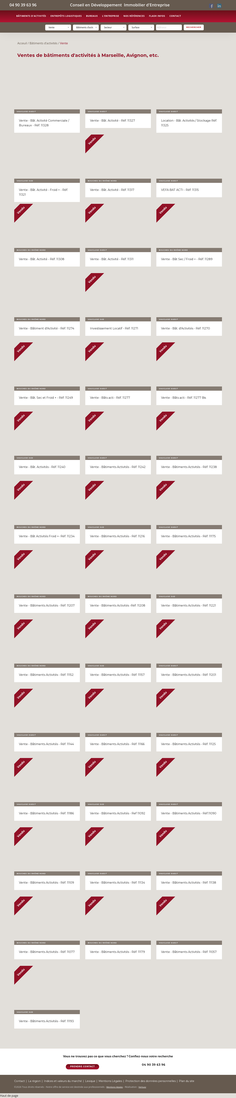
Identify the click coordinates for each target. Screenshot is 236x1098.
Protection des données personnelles (150, 1081)
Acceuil (22, 43)
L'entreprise (110, 16)
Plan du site (186, 1081)
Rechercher (193, 27)
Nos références (134, 16)
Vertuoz (142, 1087)
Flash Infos (157, 16)
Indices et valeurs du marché (63, 1081)
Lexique (90, 1081)
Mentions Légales (110, 1081)
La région (34, 1081)
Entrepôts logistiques (66, 16)
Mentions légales (114, 1087)
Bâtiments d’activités (43, 43)
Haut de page (9, 1096)
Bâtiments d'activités (31, 16)
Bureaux (92, 16)
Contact (175, 16)
